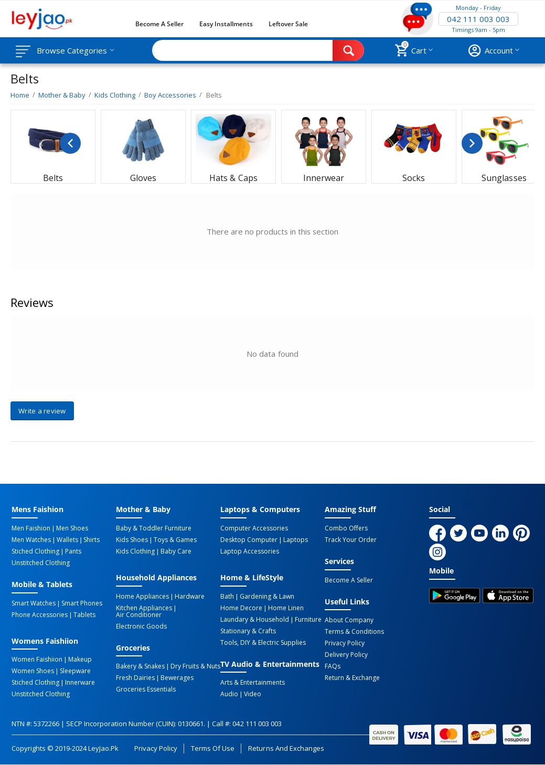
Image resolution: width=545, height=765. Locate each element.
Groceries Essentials (146, 689)
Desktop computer (248, 540)
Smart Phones (81, 603)
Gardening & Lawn (267, 596)
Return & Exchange (352, 678)
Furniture (308, 620)
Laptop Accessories (249, 551)
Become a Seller (159, 23)
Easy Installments (226, 23)
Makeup (80, 659)
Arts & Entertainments (252, 682)
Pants (73, 551)
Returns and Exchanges (286, 748)
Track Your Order (351, 540)
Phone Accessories (40, 615)
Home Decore (241, 608)
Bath (227, 596)
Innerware (80, 682)
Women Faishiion (37, 659)
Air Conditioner (139, 615)
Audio (229, 694)
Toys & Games (175, 540)
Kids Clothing (135, 551)
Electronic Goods (141, 626)
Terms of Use (212, 748)
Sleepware (75, 671)
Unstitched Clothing (41, 563)
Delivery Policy (346, 655)
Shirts (91, 540)
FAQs (332, 666)
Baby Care (176, 551)
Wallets (67, 540)
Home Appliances (142, 596)
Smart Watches (34, 603)
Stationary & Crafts (248, 631)
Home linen (286, 608)
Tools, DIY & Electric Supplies (263, 643)
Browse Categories (72, 50)
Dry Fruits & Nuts (195, 666)
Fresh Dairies (135, 678)
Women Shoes (33, 671)
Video (252, 694)
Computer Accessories (254, 528)
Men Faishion (31, 528)
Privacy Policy (345, 643)
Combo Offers (346, 528)
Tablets (84, 615)
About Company (349, 620)
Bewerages (177, 678)
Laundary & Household (254, 620)
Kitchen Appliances (144, 608)
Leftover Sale (288, 23)
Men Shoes (72, 528)
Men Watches (31, 540)
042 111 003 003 (478, 19)
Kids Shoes (132, 540)
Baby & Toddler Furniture (153, 528)
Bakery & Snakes (140, 666)
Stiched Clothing (35, 551)
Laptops (295, 540)
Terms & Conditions (354, 632)
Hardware (190, 596)
